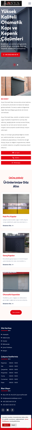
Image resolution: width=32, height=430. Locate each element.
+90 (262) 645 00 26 (9, 401)
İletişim (5, 351)
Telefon (16, 158)
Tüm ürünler (16, 312)
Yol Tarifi (16, 153)
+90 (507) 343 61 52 (9, 405)
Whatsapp (16, 163)
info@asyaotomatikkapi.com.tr (12, 398)
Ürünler (5, 341)
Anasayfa (5, 334)
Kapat (13, 425)
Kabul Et (6, 425)
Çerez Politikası (7, 347)
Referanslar (6, 344)
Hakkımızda (6, 338)
